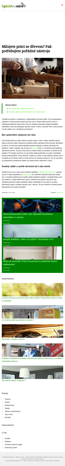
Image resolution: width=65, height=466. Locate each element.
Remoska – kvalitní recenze (13, 339)
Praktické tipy (59, 192)
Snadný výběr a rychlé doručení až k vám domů (27, 112)
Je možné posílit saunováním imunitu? (17, 320)
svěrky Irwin (26, 174)
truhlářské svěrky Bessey (46, 172)
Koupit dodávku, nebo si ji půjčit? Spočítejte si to (28, 239)
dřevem (34, 148)
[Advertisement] (32, 23)
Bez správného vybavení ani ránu (21, 108)
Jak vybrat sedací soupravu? (13, 380)
